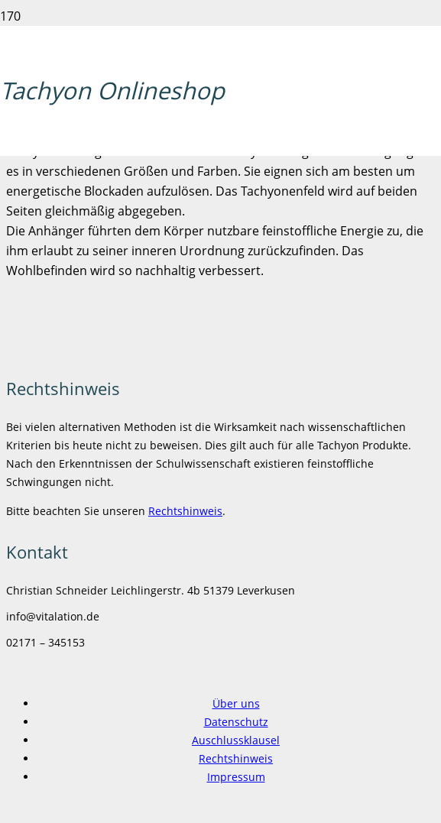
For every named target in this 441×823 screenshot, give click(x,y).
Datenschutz (236, 721)
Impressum (236, 777)
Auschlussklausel (236, 740)
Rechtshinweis (185, 511)
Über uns (236, 703)
